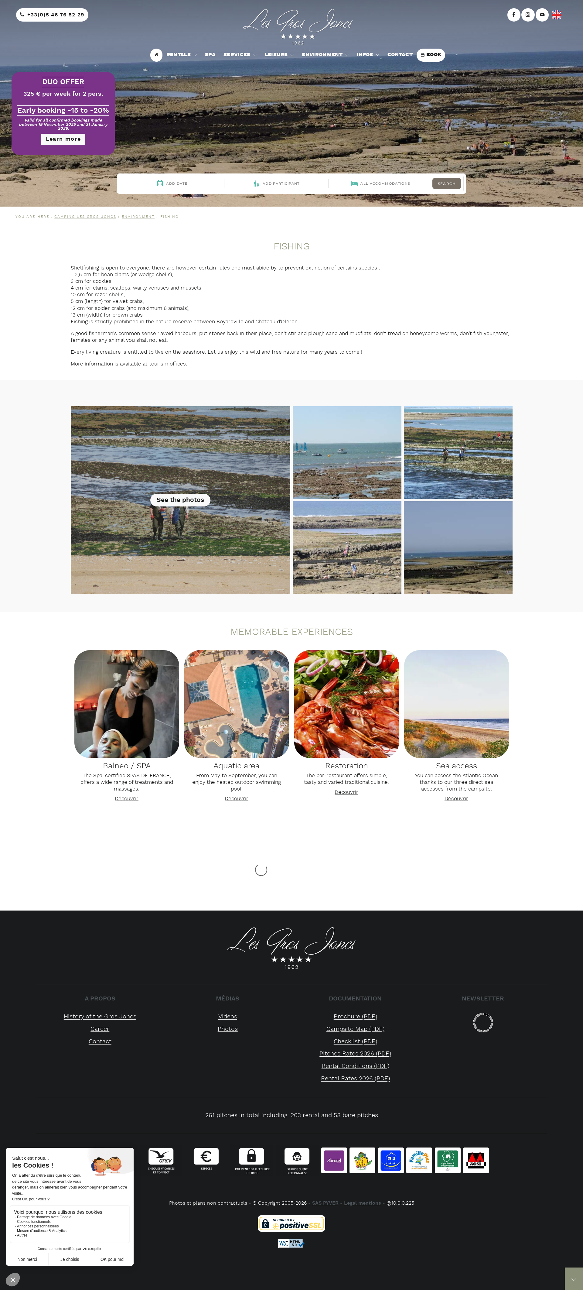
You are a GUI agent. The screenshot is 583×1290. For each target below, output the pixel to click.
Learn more (63, 139)
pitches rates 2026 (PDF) (355, 1054)
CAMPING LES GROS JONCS (85, 216)
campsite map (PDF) (355, 1029)
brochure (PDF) (355, 1017)
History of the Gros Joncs (100, 1017)
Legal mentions (362, 1203)
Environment (138, 216)
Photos (228, 1029)
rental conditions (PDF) (355, 1066)
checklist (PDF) (355, 1041)
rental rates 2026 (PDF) (355, 1078)
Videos (227, 1017)
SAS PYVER (325, 1203)
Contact (100, 1041)
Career (99, 1029)
